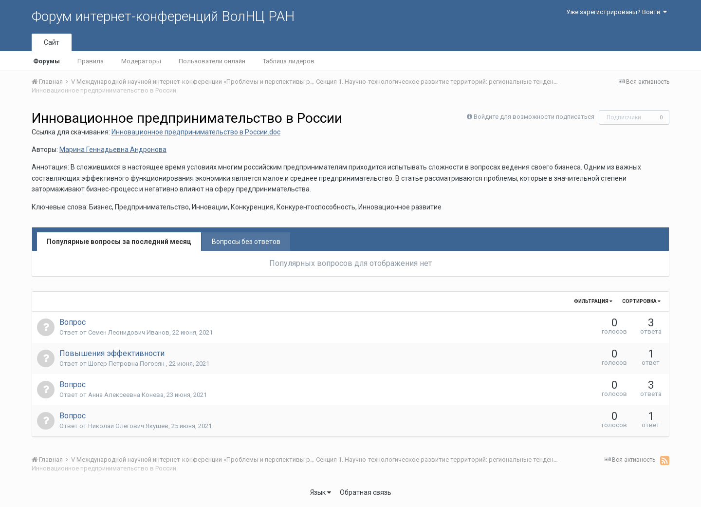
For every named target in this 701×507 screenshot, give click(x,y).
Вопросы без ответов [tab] (246, 241)
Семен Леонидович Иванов (128, 332)
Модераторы (141, 61)
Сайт (51, 42)
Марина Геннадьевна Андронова (112, 149)
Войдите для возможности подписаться (534, 116)
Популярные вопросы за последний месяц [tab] (119, 241)
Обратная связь (365, 492)
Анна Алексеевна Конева (126, 394)
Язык (320, 492)
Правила (90, 61)
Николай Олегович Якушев (128, 426)
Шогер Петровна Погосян (127, 363)
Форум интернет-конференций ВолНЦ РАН (163, 16)
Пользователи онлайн (212, 61)
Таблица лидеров (288, 61)
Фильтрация (593, 301)
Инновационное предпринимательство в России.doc (195, 132)
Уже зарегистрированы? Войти (616, 12)
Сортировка (641, 301)
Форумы (46, 61)
